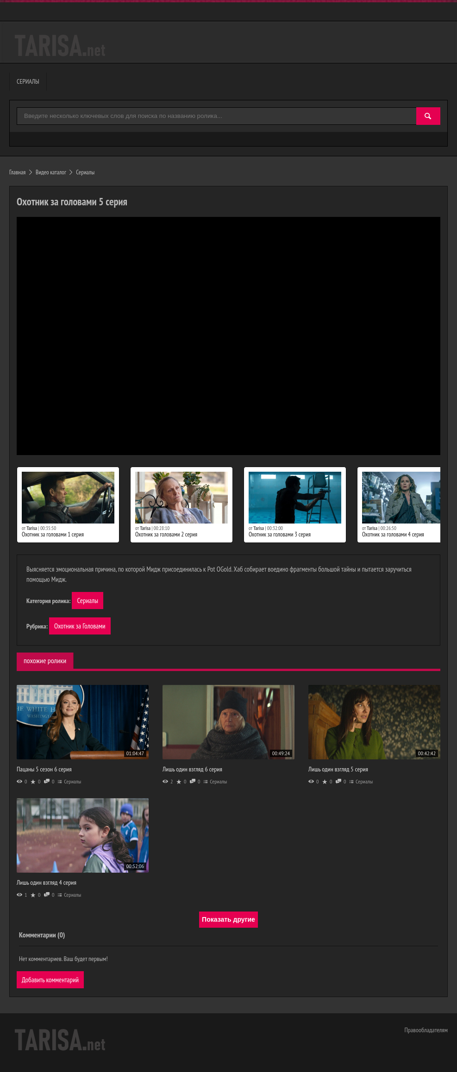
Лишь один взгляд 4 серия (46, 882)
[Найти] (428, 116)
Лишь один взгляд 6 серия (192, 769)
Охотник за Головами (79, 626)
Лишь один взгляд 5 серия (338, 769)
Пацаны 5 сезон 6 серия (44, 769)
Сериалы (87, 600)
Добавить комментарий (50, 979)
